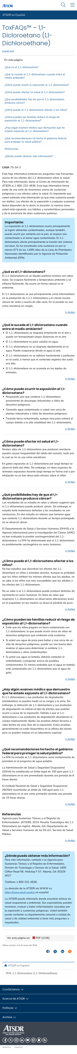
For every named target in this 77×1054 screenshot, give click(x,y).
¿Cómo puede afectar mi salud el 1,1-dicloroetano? (35, 92)
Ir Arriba (70, 312)
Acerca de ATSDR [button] (15, 998)
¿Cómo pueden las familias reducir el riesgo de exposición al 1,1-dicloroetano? (32, 118)
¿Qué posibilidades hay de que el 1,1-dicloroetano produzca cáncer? (34, 101)
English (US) (8, 51)
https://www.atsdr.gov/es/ (20, 892)
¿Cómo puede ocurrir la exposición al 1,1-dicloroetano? (37, 85)
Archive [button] (9, 1017)
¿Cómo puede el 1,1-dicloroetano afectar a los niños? (36, 110)
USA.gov (18, 1047)
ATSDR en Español (13, 15)
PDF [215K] (41, 938)
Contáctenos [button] (13, 989)
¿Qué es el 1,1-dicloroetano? (21, 67)
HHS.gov (6, 1047)
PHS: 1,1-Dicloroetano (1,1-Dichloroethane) (31, 973)
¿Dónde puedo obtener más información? (29, 156)
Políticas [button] (9, 1008)
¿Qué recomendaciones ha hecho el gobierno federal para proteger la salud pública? (36, 140)
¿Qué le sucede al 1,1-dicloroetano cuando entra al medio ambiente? (35, 76)
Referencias (11, 149)
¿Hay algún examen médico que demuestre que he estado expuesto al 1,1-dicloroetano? (35, 129)
